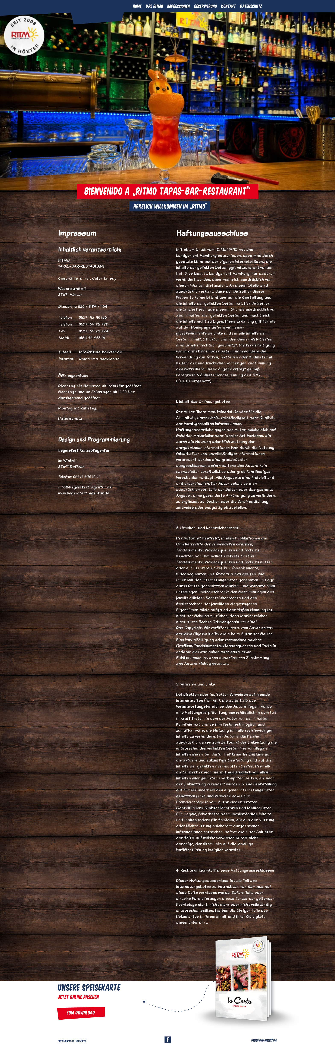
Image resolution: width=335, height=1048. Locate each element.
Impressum (64, 1041)
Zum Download (81, 1012)
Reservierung (205, 6)
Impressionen (179, 6)
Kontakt (228, 6)
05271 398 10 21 (86, 476)
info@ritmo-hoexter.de (100, 352)
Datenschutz (251, 6)
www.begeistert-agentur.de (83, 493)
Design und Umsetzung (264, 1040)
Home (137, 6)
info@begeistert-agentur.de (85, 487)
